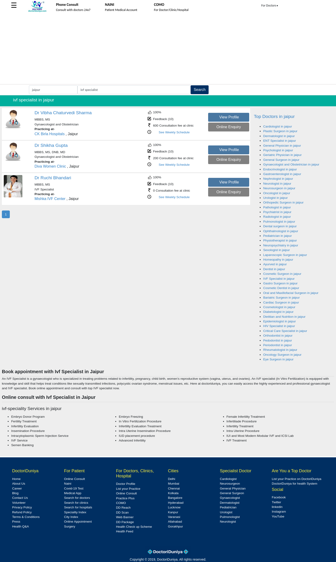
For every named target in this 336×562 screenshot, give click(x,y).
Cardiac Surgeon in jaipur (281, 302)
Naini (67, 483)
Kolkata (173, 493)
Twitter (276, 502)
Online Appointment (78, 521)
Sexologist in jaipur (276, 250)
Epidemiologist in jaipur (279, 321)
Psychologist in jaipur (278, 150)
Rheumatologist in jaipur (280, 350)
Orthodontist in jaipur (277, 335)
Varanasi (174, 517)
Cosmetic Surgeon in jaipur (282, 274)
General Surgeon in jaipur (281, 160)
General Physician (232, 488)
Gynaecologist (230, 498)
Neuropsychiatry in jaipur (280, 245)
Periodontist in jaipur (277, 345)
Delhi (171, 479)
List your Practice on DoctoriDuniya (296, 479)
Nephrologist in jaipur (278, 178)
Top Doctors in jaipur (274, 116)
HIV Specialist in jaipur (279, 326)
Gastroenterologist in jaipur (282, 174)
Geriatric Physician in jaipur (282, 155)
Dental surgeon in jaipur (280, 226)
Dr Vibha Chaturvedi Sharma (63, 112)
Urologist (226, 512)
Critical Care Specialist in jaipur (285, 331)
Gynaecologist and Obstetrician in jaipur (291, 164)
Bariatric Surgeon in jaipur (281, 297)
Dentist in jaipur (274, 269)
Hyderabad (176, 502)
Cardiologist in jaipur (277, 126)
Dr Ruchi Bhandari (53, 177)
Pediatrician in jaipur (277, 236)
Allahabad (175, 521)
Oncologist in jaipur (276, 193)
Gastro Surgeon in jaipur (280, 283)
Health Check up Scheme (134, 526)
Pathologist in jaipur (277, 207)
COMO (121, 503)
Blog (15, 493)
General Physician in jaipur (282, 145)
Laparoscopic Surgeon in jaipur (285, 255)
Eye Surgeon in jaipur (278, 359)
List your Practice (128, 488)
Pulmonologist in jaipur (279, 221)
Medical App (72, 493)
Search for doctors (77, 498)
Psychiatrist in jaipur (277, 212)
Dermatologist (229, 502)
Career (17, 488)
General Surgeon (232, 493)
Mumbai (173, 483)
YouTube (278, 516)
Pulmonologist (230, 517)
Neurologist (228, 521)
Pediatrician (228, 507)
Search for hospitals (78, 507)
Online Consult (74, 479)
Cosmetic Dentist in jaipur (281, 288)
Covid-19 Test (74, 488)
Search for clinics (76, 502)
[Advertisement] (168, 49)
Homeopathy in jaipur (278, 259)
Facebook (279, 497)
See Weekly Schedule (174, 132)
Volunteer (18, 502)
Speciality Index (75, 512)
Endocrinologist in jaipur (280, 169)
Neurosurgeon (230, 483)
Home (16, 479)
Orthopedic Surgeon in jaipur (283, 202)
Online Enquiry (228, 127)
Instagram (279, 511)
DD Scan (122, 512)
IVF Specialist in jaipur (278, 278)
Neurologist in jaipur (277, 183)
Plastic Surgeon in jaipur (280, 131)
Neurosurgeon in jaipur (279, 188)
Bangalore (175, 498)
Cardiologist (228, 479)
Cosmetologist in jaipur (279, 307)
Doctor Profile (125, 484)
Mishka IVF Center (50, 199)
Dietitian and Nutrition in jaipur (284, 316)
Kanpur (173, 512)
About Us (18, 483)
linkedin (277, 507)
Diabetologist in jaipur (278, 312)
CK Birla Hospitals (50, 134)
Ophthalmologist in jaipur (280, 231)
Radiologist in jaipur (277, 216)
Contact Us (20, 498)
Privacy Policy (22, 507)
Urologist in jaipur (275, 198)
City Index (71, 517)
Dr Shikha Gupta (51, 145)
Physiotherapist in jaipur (280, 240)
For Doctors (270, 5)
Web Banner (124, 517)
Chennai (174, 488)
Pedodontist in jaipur (277, 340)
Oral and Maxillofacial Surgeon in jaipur (290, 293)
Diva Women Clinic (50, 166)
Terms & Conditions (26, 517)
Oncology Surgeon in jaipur (282, 354)
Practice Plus (125, 498)
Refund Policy (22, 512)
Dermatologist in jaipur (279, 136)
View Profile (229, 117)
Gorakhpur (175, 526)
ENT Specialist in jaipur (279, 140)
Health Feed (124, 531)
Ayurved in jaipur (275, 264)
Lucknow (174, 507)
